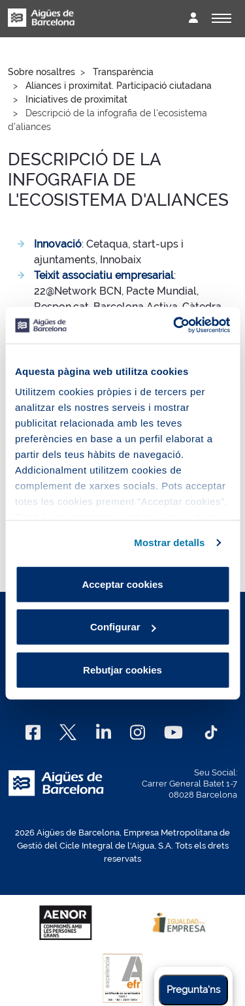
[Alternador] (221, 18)
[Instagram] (137, 732)
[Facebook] (33, 732)
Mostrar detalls (169, 542)
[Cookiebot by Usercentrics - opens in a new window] (174, 325)
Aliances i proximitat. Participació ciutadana (118, 85)
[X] (67, 732)
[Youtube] (173, 732)
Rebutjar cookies (122, 669)
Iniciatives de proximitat (76, 99)
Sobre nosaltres (41, 72)
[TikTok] (211, 732)
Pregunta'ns (193, 990)
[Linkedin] (103, 732)
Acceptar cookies (122, 583)
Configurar (123, 626)
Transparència (123, 72)
